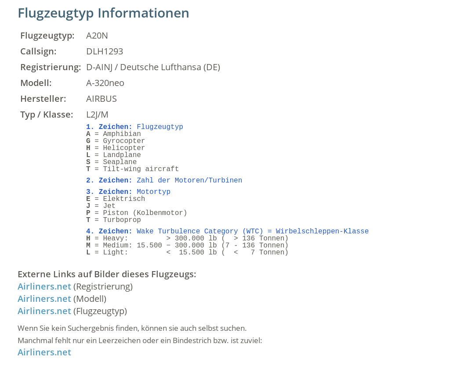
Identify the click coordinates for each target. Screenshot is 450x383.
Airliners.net (44, 286)
